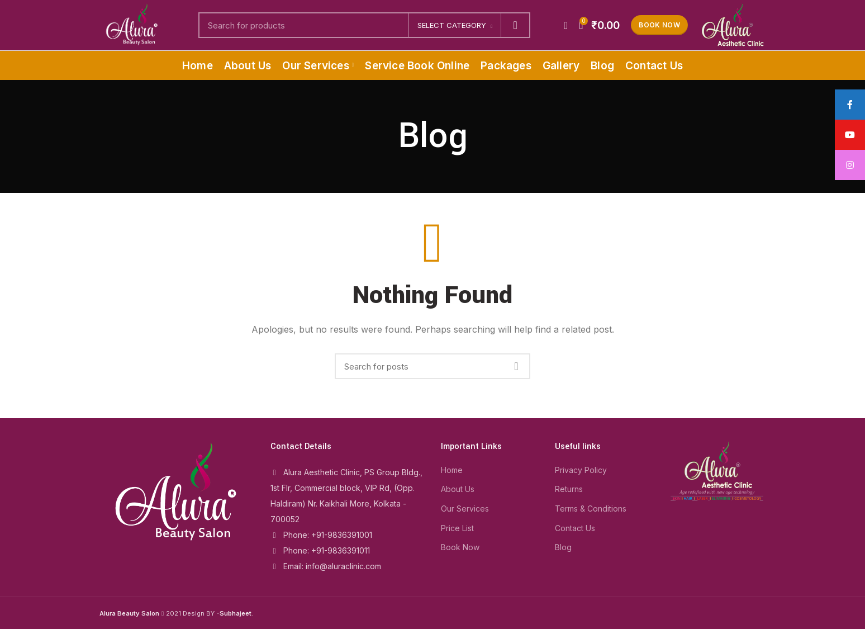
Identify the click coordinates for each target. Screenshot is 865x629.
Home (452, 470)
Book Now (659, 25)
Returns (569, 489)
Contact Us (575, 528)
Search (515, 25)
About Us (457, 489)
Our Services (465, 508)
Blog (563, 547)
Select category (451, 25)
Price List (457, 528)
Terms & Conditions (590, 508)
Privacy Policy (581, 470)
